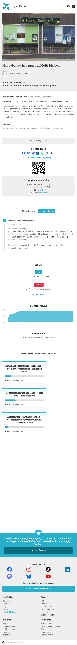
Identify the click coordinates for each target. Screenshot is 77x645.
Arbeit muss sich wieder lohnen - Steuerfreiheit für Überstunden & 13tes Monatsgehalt (24, 506)
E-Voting (44, 612)
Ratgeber (6, 624)
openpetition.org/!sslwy (42, 157)
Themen (5, 632)
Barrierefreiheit (47, 635)
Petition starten (8, 629)
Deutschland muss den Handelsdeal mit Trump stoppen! (24, 452)
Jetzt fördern (38, 550)
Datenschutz (46, 629)
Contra (38, 285)
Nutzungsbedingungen (50, 626)
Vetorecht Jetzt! (47, 615)
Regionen (6, 635)
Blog (4, 606)
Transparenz (46, 624)
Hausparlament (47, 609)
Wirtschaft (43, 193)
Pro (38, 272)
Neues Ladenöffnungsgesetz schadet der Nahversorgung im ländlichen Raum (24, 397)
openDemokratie (48, 606)
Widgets (44, 604)
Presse (5, 609)
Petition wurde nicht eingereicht (22, 221)
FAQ (43, 601)
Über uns (6, 601)
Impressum (46, 632)
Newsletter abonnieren (38, 589)
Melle (42, 190)
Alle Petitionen (8, 626)
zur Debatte (37, 294)
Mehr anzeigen (38, 140)
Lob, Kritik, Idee (9, 612)
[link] (73, 6)
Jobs (4, 604)
